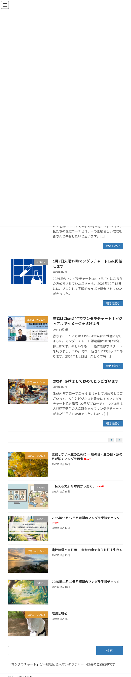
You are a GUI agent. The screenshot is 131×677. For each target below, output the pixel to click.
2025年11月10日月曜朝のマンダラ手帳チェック (85, 582)
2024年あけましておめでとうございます (86, 381)
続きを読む (113, 246)
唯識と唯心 (59, 613)
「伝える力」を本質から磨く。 (77, 486)
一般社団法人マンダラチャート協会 (68, 664)
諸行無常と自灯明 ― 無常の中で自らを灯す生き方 (86, 550)
